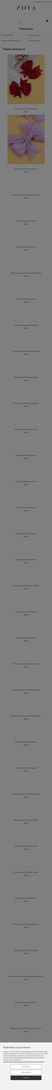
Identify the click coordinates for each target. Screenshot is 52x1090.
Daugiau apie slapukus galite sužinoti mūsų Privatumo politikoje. (23, 1062)
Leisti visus (26, 1078)
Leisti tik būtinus (26, 1066)
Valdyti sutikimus (26, 1072)
